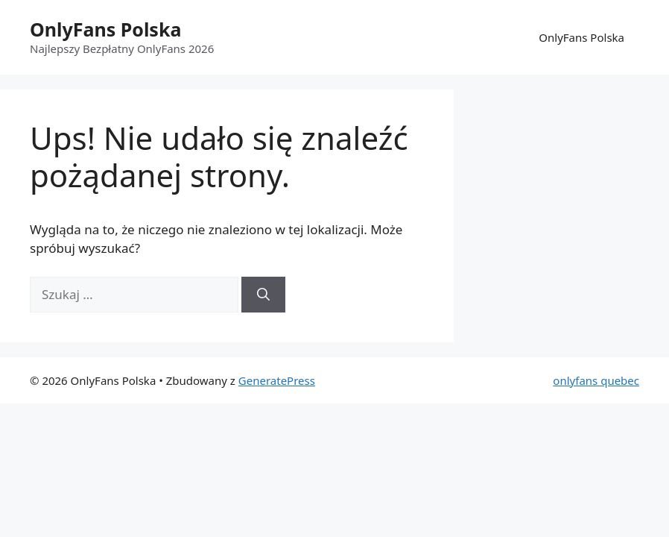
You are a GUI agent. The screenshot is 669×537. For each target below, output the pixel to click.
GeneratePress (276, 380)
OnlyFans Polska (105, 29)
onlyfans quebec (596, 380)
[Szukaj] (263, 295)
